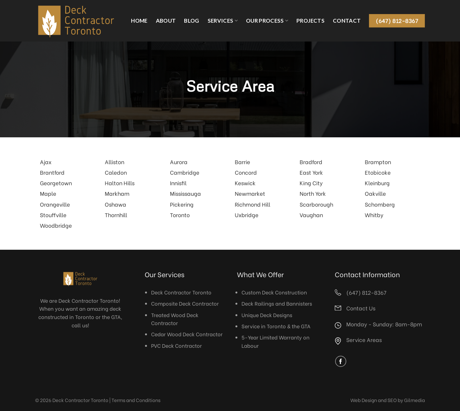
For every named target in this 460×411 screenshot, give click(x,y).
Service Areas (364, 339)
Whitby (374, 214)
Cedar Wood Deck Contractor (187, 334)
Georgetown (56, 182)
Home (139, 20)
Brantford (52, 172)
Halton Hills (119, 182)
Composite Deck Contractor (185, 303)
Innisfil (178, 182)
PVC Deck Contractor (176, 345)
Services (223, 20)
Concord (246, 172)
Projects (310, 20)
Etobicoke (378, 172)
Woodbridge (56, 225)
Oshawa (115, 204)
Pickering (182, 204)
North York (313, 193)
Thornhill (116, 214)
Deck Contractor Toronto (181, 292)
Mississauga (185, 193)
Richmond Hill (252, 204)
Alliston (114, 161)
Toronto (180, 214)
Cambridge (184, 172)
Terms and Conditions (135, 399)
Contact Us (360, 308)
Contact (347, 20)
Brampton (378, 161)
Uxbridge (246, 214)
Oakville (375, 193)
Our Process (267, 20)
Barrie (242, 161)
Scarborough (316, 204)
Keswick (245, 182)
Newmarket (250, 193)
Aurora (179, 161)
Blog (191, 20)
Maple (48, 193)
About (166, 20)
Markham (117, 193)
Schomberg (380, 204)
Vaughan (311, 214)
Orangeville (55, 204)
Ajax (45, 161)
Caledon (116, 172)
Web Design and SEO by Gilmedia (387, 399)
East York (311, 172)
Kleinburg (377, 182)
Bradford (311, 161)
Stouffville (53, 214)
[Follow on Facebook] (340, 361)
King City (311, 182)
